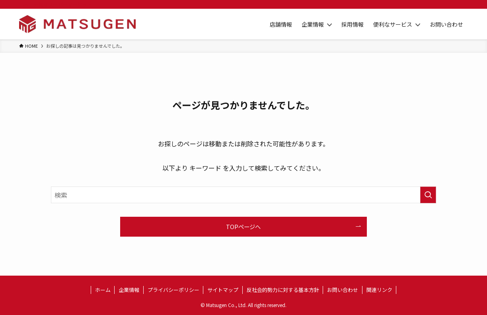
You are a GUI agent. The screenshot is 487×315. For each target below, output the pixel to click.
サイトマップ (222, 290)
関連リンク (379, 290)
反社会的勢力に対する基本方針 (283, 290)
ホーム (103, 290)
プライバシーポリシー (173, 290)
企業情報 (129, 290)
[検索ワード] (243, 195)
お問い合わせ (342, 290)
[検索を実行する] (428, 195)
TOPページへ (243, 226)
